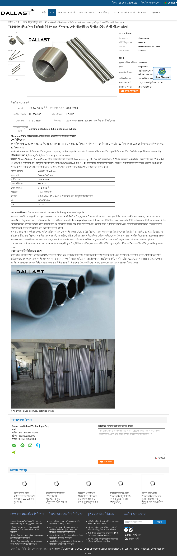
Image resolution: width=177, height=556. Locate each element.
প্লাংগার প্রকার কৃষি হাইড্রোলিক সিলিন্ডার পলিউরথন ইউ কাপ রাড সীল (103, 540)
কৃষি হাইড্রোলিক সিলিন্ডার (101, 514)
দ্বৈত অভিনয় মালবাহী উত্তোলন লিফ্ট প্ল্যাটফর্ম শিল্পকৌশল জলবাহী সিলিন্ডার (66, 536)
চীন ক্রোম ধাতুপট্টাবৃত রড (39, 548)
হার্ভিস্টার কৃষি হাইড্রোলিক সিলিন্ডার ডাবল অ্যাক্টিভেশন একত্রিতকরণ (103, 522)
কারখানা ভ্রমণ (86, 12)
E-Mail (128, 535)
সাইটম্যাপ (137, 535)
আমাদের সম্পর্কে (66, 12)
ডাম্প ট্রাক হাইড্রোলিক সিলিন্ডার (27, 514)
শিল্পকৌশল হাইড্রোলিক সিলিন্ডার (66, 514)
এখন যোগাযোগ (131, 91)
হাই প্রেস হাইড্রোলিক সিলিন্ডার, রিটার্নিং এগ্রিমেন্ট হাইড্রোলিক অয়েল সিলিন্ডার (102, 528)
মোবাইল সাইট (132, 539)
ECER (88, 553)
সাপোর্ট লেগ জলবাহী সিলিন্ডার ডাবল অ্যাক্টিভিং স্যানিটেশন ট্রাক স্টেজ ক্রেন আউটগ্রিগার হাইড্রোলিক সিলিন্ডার (63, 529)
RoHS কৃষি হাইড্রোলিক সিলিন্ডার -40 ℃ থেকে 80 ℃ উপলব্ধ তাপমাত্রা (103, 534)
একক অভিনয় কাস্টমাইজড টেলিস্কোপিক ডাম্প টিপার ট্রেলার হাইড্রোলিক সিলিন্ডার (26, 522)
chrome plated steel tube (26, 411)
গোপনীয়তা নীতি (18, 548)
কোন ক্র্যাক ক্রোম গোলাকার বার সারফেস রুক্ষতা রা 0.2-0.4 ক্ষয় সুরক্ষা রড (24, 497)
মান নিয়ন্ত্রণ (104, 12)
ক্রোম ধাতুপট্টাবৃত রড (32, 22)
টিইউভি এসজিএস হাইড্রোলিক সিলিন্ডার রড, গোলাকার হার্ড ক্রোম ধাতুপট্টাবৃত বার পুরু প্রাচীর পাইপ (88, 499)
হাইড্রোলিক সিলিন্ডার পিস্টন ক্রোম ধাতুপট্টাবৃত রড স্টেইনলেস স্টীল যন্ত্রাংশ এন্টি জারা (56, 499)
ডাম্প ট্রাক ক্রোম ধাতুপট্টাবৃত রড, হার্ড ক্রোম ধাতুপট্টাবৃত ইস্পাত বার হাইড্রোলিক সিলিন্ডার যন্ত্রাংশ (152, 499)
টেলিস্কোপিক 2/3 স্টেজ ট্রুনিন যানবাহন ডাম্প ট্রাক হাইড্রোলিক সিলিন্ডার (27, 536)
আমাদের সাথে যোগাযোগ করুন (130, 12)
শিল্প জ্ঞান (155, 12)
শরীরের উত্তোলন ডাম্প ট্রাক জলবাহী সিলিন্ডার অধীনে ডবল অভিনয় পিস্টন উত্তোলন (24, 529)
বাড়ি (43, 12)
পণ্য (52, 12)
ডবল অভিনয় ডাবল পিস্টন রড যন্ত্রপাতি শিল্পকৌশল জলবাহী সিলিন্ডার (64, 522)
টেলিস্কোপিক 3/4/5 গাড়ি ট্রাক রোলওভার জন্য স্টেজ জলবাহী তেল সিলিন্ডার (26, 542)
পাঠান (159, 522)
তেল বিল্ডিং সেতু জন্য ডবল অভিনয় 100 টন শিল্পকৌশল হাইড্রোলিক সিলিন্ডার (66, 542)
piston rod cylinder (46, 411)
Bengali (172, 2)
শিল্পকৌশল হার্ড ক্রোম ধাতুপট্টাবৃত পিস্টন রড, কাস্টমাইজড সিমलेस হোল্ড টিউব (120, 497)
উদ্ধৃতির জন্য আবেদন (151, 2)
